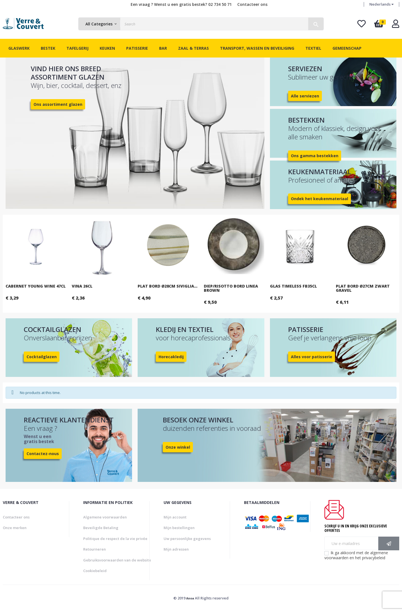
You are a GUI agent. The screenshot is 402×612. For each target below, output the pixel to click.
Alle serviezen (305, 96)
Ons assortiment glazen (58, 104)
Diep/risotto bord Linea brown (279, 288)
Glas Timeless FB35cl (341, 286)
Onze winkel (178, 447)
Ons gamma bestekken (314, 155)
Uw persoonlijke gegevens (187, 538)
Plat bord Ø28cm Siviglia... (216, 286)
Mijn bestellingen (179, 527)
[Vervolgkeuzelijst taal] (381, 4)
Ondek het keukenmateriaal (319, 198)
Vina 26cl (130, 286)
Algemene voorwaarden (105, 517)
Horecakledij (171, 356)
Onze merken (15, 527)
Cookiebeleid (95, 570)
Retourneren (94, 549)
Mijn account (175, 517)
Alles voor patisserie (311, 356)
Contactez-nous (43, 453)
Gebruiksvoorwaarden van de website (117, 560)
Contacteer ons (252, 4)
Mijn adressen (176, 549)
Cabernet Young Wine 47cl (84, 286)
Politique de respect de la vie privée (115, 538)
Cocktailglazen (42, 356)
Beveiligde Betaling (100, 527)
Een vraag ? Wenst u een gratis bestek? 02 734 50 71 (181, 4)
